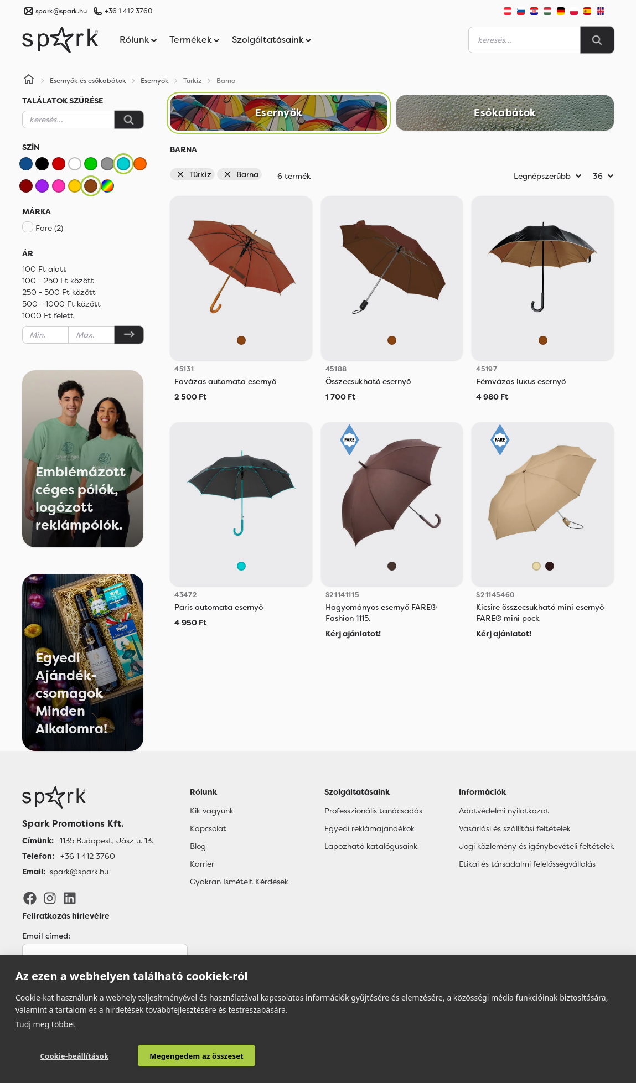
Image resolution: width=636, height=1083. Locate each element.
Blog (198, 846)
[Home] (28, 80)
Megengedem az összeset (196, 1056)
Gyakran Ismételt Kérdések (239, 882)
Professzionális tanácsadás (373, 811)
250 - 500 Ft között (59, 292)
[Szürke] (107, 163)
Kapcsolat (208, 828)
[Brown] (549, 566)
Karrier (202, 864)
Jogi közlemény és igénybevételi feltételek (536, 846)
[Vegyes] (107, 186)
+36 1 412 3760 (128, 11)
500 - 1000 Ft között (61, 304)
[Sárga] (74, 186)
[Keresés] (129, 119)
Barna (240, 174)
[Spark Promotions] (60, 40)
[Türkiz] (123, 163)
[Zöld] (90, 163)
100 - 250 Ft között (58, 281)
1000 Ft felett (48, 315)
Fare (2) (49, 228)
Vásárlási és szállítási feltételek (515, 828)
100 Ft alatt (44, 269)
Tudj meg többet (45, 1024)
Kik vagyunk (212, 811)
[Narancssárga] (140, 163)
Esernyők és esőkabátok (88, 80)
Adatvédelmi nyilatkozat (504, 811)
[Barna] (90, 186)
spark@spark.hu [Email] (79, 872)
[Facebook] (30, 898)
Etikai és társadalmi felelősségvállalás (527, 864)
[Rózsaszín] (58, 186)
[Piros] (58, 163)
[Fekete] (42, 163)
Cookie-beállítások (74, 1056)
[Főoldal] (87, 797)
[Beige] (536, 566)
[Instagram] (50, 898)
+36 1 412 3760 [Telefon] (87, 856)
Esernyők (155, 80)
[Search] (597, 40)
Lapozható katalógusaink (370, 846)
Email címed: (46, 936)
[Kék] (26, 163)
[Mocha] (391, 566)
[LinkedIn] (69, 898)
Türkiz (193, 174)
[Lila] (42, 186)
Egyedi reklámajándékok (369, 828)
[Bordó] (26, 186)
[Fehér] (74, 163)
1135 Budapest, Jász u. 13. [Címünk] (106, 841)
